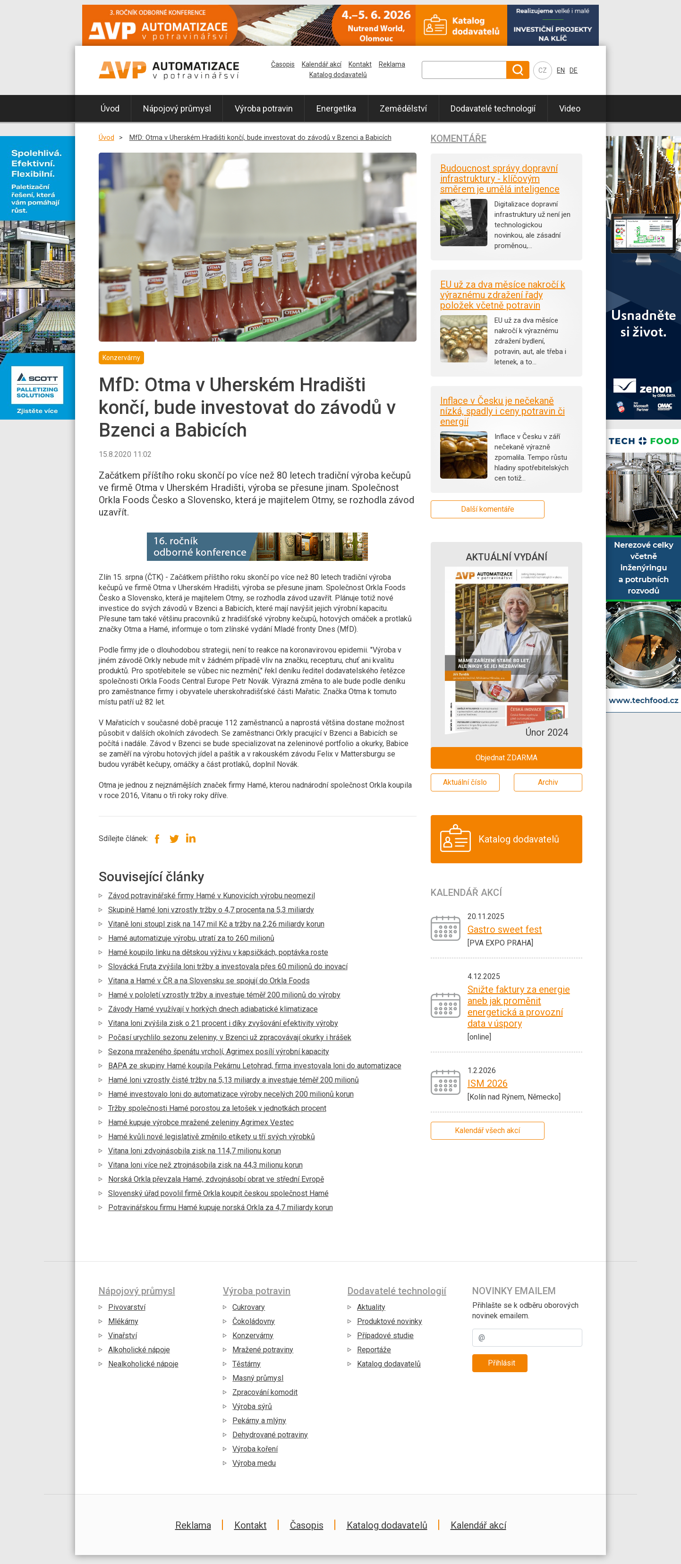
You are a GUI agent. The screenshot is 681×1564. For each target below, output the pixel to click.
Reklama (392, 64)
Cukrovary (248, 1307)
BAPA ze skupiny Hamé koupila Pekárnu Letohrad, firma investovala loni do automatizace (254, 1065)
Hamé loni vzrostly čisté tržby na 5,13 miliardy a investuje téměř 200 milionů (233, 1079)
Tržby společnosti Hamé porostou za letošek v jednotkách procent (217, 1108)
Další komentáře (487, 509)
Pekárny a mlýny (259, 1420)
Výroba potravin (264, 108)
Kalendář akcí (321, 64)
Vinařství (122, 1335)
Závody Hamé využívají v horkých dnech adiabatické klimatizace (213, 1009)
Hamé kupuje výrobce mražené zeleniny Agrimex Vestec (201, 1122)
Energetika (336, 108)
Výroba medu (254, 1463)
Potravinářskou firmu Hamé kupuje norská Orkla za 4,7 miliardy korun (220, 1207)
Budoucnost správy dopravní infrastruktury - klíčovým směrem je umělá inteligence (500, 178)
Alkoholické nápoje (139, 1349)
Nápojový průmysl (177, 108)
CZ (542, 70)
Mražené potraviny (262, 1349)
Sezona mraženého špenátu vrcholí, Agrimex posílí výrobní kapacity (218, 1051)
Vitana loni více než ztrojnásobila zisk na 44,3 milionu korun (205, 1164)
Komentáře (458, 138)
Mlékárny (123, 1321)
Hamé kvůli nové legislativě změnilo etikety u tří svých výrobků (211, 1136)
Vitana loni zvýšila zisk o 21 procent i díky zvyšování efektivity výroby (223, 1023)
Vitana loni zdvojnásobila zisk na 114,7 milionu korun (194, 1150)
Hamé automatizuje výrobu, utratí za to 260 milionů (191, 938)
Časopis (283, 64)
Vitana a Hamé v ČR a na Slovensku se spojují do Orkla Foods (209, 980)
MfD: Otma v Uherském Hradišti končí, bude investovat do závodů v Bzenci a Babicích (260, 138)
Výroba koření (255, 1448)
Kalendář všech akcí (487, 1130)
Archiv (548, 782)
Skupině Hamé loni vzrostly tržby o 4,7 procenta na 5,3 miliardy (211, 909)
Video (569, 108)
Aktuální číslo (465, 782)
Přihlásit (501, 1362)
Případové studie (385, 1335)
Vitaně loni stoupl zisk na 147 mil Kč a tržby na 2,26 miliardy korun (216, 923)
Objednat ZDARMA (506, 757)
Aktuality (371, 1307)
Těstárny (246, 1363)
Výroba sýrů (252, 1406)
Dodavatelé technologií (493, 108)
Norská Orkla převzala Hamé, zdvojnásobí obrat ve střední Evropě (216, 1179)
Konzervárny (252, 1335)
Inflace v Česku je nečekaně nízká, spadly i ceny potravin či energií (502, 411)
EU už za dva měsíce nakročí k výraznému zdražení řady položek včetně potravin (502, 294)
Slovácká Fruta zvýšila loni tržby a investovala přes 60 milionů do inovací (228, 966)
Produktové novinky (389, 1321)
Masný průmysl (257, 1378)
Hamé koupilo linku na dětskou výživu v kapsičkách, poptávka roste (218, 952)
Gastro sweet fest (505, 929)
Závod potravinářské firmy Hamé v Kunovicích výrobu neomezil (211, 895)
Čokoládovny (253, 1321)
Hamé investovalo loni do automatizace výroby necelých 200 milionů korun (231, 1094)
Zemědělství (403, 108)
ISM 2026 (488, 1083)
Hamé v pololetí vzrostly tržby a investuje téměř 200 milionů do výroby (224, 994)
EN (561, 70)
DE (574, 70)
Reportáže (374, 1349)
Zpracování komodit (265, 1392)
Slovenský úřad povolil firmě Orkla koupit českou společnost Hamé (218, 1193)
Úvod (110, 108)
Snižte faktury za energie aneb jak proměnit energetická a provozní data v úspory (519, 1006)
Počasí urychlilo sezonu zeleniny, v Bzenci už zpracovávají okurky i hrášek (229, 1037)
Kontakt (360, 64)
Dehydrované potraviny (270, 1434)
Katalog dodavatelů (338, 74)
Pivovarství (126, 1307)
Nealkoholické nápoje (143, 1363)
